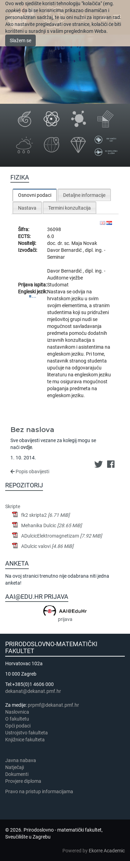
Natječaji (14, 767)
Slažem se (20, 40)
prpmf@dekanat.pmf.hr (53, 705)
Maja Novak (84, 243)
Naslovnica (17, 712)
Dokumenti (16, 774)
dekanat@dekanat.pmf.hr (33, 691)
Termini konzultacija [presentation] (69, 208)
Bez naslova (32, 429)
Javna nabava (20, 760)
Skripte (12, 506)
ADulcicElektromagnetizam (61, 536)
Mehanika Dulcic (51, 525)
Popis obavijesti (29, 471)
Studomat (58, 284)
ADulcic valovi (47, 546)
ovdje (26, 447)
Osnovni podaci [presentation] (34, 195)
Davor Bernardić (65, 250)
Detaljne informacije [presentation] (84, 195)
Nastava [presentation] (27, 208)
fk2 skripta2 (45, 515)
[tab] (34, 195)
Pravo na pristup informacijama (40, 791)
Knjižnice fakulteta (25, 739)
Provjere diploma (23, 781)
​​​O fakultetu (17, 719)
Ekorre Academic (107, 850)
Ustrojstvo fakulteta (26, 732)
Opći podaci (18, 726)
